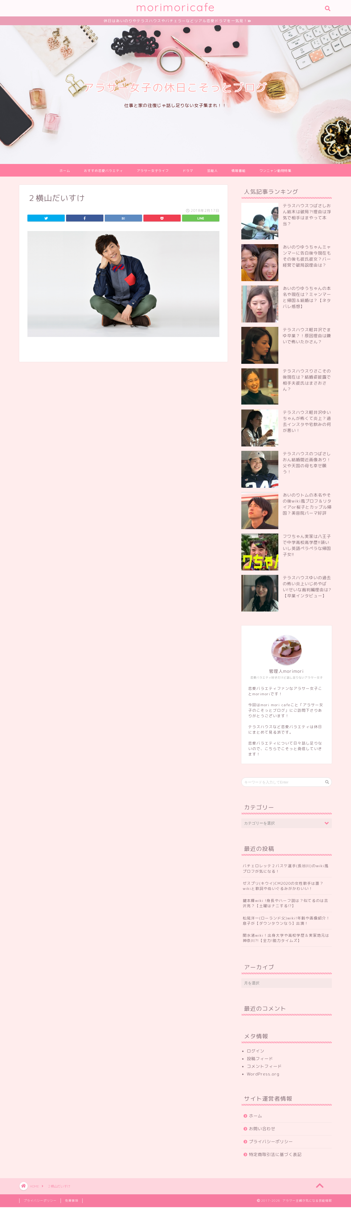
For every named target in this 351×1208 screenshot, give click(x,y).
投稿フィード (260, 1059)
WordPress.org (263, 1075)
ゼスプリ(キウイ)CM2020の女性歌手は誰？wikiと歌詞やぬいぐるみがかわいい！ (283, 886)
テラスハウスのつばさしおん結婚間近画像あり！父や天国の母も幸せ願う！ (307, 463)
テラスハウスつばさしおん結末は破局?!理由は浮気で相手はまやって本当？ (307, 215)
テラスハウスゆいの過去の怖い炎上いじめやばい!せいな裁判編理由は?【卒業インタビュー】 (307, 587)
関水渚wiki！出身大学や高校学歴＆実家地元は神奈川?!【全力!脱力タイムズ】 (286, 938)
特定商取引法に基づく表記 (275, 1155)
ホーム (65, 171)
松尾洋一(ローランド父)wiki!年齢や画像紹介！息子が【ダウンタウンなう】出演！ (286, 921)
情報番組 (238, 171)
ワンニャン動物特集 (275, 171)
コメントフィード (264, 1067)
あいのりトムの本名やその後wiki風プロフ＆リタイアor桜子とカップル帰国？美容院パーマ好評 (307, 505)
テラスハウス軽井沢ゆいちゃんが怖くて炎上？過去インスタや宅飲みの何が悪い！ (307, 422)
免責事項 (71, 1201)
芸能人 (212, 171)
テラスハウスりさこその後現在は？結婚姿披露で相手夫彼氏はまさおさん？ (307, 381)
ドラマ (188, 171)
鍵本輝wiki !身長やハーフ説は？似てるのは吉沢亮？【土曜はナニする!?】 (285, 904)
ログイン (255, 1052)
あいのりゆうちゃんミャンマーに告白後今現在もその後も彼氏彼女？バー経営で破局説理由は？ (307, 257)
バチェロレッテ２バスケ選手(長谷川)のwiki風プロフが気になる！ (286, 869)
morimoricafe (175, 7)
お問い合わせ (262, 1129)
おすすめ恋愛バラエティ (103, 171)
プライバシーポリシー (271, 1142)
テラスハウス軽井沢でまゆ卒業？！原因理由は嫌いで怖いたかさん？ (307, 336)
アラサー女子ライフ (153, 171)
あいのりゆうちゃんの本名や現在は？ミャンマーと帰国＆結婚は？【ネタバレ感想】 (307, 298)
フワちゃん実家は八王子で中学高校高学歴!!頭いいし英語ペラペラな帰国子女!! (307, 546)
